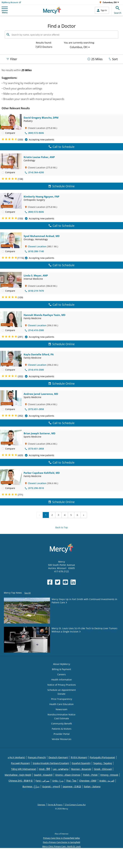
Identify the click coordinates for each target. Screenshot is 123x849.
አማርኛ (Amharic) (16, 757)
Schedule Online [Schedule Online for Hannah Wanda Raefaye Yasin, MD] (61, 344)
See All (27, 593)
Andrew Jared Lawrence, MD (41, 393)
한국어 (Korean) (79, 757)
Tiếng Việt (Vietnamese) (23, 769)
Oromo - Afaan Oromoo (67, 774)
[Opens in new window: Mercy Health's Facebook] (49, 582)
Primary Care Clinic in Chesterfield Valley (61, 838)
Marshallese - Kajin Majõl (18, 774)
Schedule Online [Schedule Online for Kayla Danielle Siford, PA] (61, 383)
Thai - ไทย (71, 780)
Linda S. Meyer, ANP (36, 275)
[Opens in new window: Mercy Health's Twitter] (57, 582)
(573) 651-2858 (34, 409)
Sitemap (41, 804)
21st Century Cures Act (75, 804)
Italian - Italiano (92, 786)
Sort (113, 59)
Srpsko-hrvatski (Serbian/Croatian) (51, 763)
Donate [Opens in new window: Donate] (61, 693)
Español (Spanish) (81, 763)
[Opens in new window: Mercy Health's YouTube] (65, 582)
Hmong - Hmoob (109, 774)
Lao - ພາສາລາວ (60, 769)
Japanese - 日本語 (72, 786)
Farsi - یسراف (43, 780)
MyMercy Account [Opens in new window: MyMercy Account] (10, 2)
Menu (5, 10)
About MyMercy (61, 664)
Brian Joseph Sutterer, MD (39, 433)
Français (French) (37, 757)
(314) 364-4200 (34, 172)
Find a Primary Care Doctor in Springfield (61, 842)
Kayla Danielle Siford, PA (39, 354)
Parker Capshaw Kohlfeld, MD (42, 472)
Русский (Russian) (20, 763)
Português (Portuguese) (102, 757)
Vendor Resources (61, 739)
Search (117, 9)
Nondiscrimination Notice (61, 714)
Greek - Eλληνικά (103, 769)
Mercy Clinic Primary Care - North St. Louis (61, 846)
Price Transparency (61, 699)
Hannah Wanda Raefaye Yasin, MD (44, 315)
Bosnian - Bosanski (81, 769)
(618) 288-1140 (34, 251)
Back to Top (61, 527)
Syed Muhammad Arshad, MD (42, 236)
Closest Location (37, 246)
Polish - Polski (90, 774)
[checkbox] (3, 133)
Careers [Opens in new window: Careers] (61, 674)
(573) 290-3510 (34, 488)
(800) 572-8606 (34, 132)
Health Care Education (61, 704)
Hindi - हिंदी (44, 769)
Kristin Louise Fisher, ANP (39, 157)
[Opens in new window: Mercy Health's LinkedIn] (73, 582)
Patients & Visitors (61, 728)
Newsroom (61, 709)
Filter (11, 59)
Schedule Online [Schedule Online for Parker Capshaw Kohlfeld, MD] (61, 502)
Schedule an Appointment (61, 689)
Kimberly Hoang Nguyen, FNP (41, 196)
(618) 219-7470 (34, 290)
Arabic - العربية (106, 780)
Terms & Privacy (55, 804)
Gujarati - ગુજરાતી (51, 786)
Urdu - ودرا (57, 780)
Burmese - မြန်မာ (30, 786)
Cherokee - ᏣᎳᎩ (87, 780)
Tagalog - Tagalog (102, 763)
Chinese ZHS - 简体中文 (21, 780)
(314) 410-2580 (34, 330)
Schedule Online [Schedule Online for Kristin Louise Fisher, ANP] (61, 186)
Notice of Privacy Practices (61, 684)
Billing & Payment (61, 669)
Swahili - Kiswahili (43, 774)
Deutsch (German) (58, 757)
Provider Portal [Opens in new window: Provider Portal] (62, 733)
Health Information (61, 679)
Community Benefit (61, 723)
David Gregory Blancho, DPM (41, 117)
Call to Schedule (61, 147)
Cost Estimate (61, 718)
